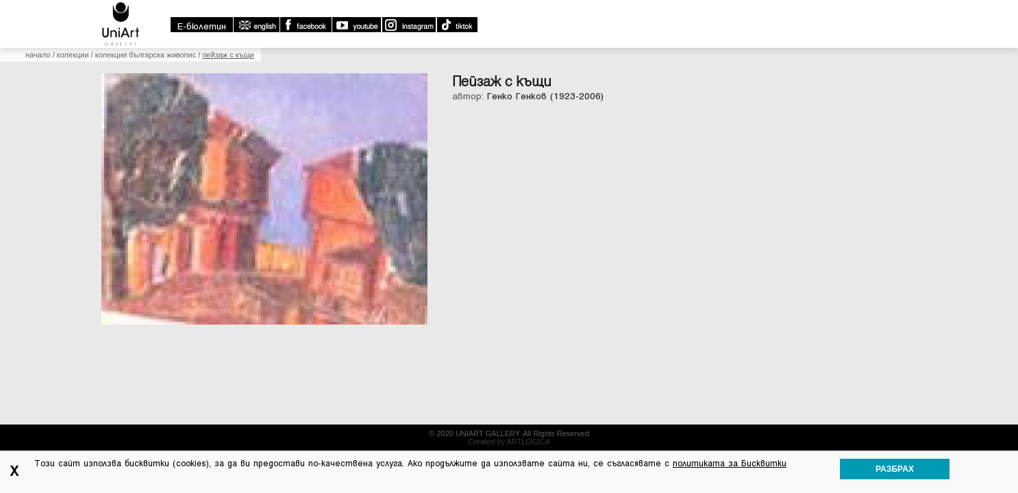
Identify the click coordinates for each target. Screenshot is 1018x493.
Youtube (896, 7)
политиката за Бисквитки (729, 463)
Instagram (948, 7)
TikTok (997, 7)
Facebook (846, 7)
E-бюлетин (742, 9)
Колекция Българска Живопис (225, 120)
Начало (117, 120)
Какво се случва (689, 95)
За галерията (512, 95)
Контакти (876, 95)
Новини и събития (222, 439)
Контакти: (385, 439)
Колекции (596, 95)
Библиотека (790, 95)
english (796, 7)
